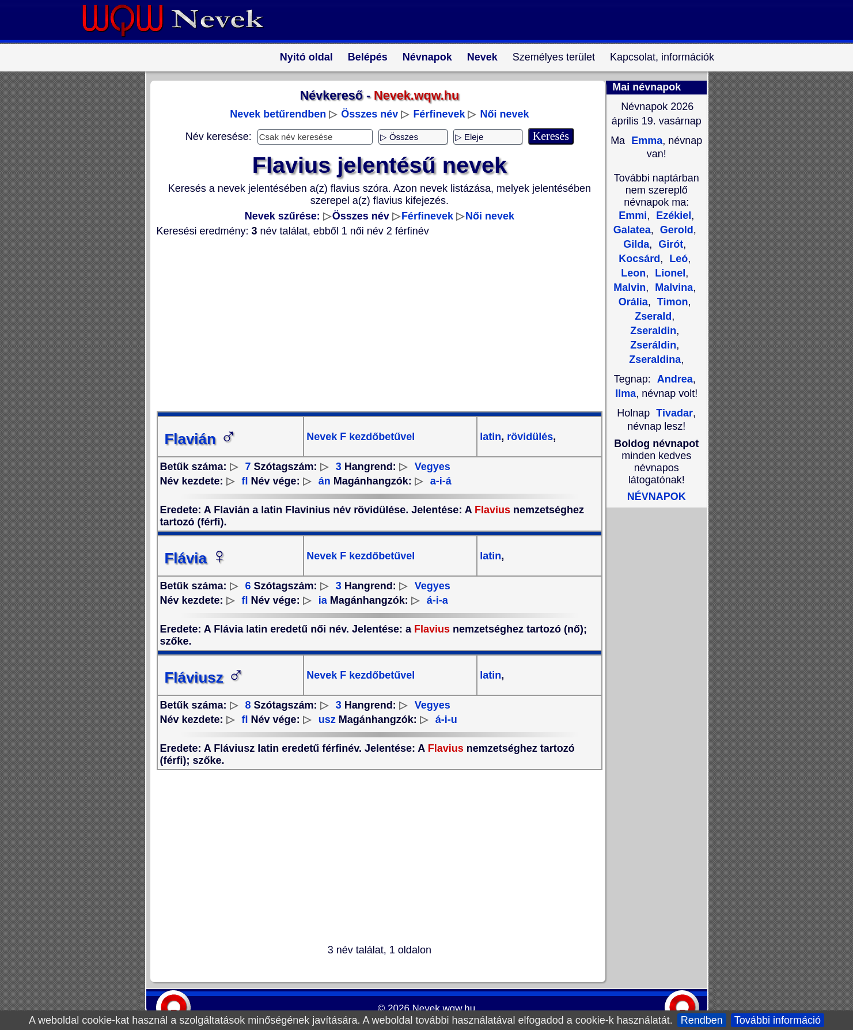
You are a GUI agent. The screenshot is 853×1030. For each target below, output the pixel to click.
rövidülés (528, 436)
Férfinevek (439, 114)
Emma (645, 140)
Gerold (675, 230)
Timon (671, 302)
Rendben (702, 1020)
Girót (669, 244)
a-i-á (441, 481)
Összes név (369, 114)
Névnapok (427, 57)
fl (245, 481)
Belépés (368, 57)
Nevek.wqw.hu (444, 1008)
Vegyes (432, 466)
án (325, 481)
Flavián (201, 439)
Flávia (196, 558)
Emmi (633, 215)
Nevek (482, 57)
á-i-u (446, 719)
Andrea (675, 379)
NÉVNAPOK (656, 496)
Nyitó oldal (306, 57)
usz (327, 719)
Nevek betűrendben (278, 114)
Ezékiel (672, 215)
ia (323, 600)
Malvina (672, 287)
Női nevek (504, 114)
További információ (777, 1020)
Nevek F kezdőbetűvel (360, 436)
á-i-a (437, 600)
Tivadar (674, 413)
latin (490, 436)
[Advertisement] (373, 324)
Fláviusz (205, 677)
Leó (677, 258)
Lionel (668, 273)
